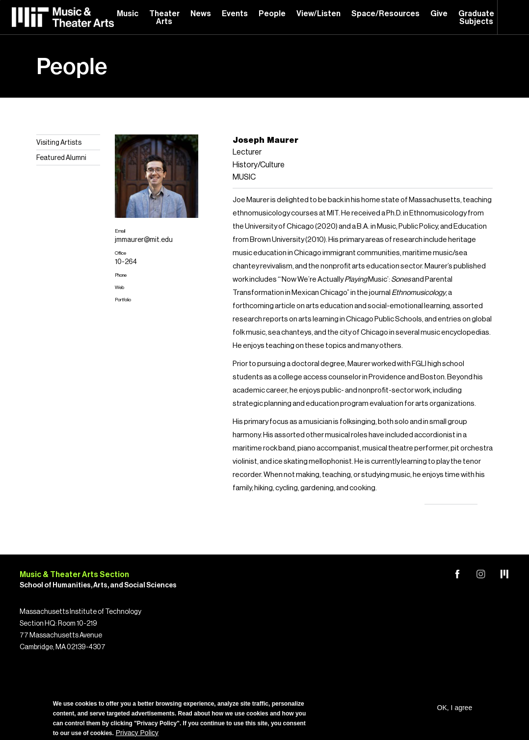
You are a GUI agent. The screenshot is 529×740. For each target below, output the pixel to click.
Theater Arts (164, 18)
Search (513, 17)
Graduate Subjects (476, 18)
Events (235, 14)
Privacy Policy (137, 733)
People (272, 14)
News (200, 14)
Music (127, 14)
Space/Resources (385, 14)
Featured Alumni (61, 158)
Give (439, 14)
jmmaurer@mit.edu (144, 240)
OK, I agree (455, 708)
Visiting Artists (58, 142)
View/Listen (318, 14)
